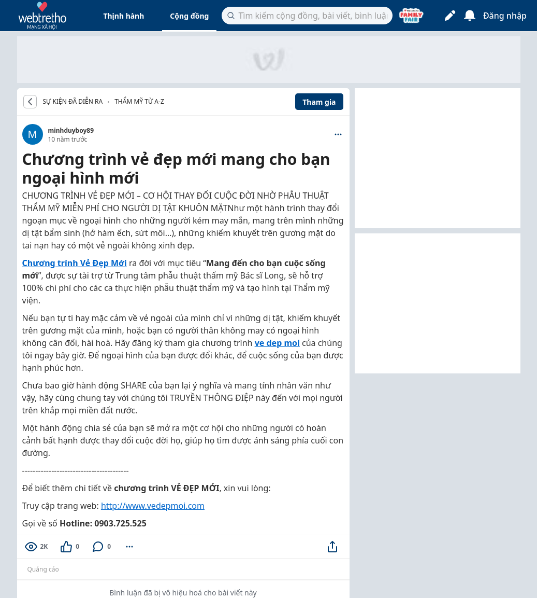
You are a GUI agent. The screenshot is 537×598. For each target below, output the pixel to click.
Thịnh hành (123, 16)
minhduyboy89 (71, 130)
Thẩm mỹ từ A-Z (139, 101)
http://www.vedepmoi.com (153, 505)
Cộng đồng (189, 16)
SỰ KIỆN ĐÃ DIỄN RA (73, 102)
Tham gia (319, 102)
